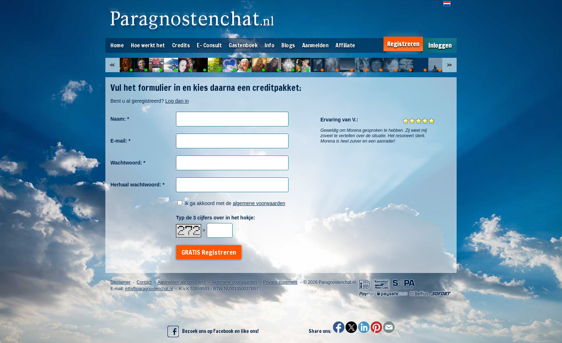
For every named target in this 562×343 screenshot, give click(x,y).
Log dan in (177, 101)
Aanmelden (315, 45)
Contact (144, 282)
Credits (181, 45)
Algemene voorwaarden (234, 282)
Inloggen (440, 45)
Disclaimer (120, 282)
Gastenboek (243, 45)
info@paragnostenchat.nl (149, 288)
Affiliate (345, 45)
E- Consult (209, 45)
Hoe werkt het (148, 45)
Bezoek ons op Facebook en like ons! (213, 331)
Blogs (288, 45)
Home (117, 45)
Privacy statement (280, 282)
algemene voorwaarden (259, 203)
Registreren (403, 44)
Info (269, 45)
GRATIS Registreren (208, 252)
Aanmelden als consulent (181, 282)
